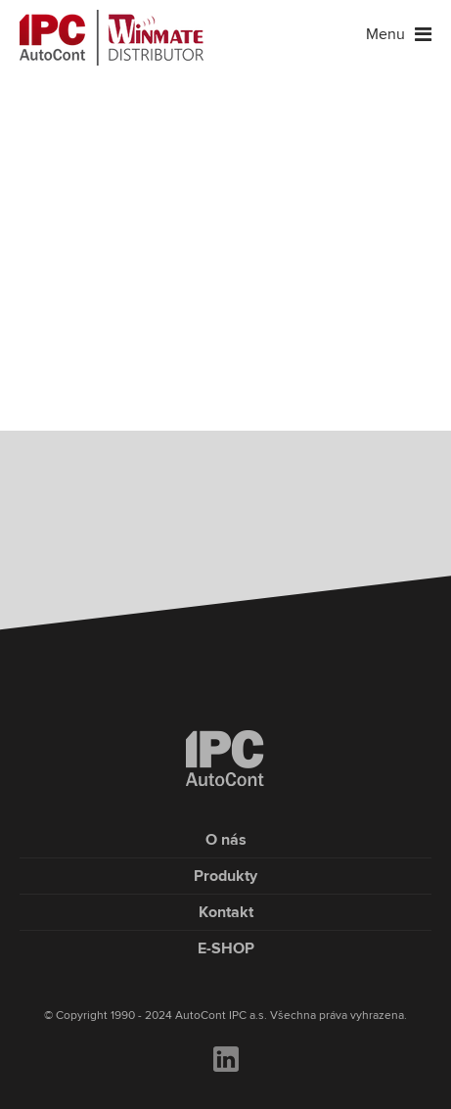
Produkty (225, 876)
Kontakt (226, 912)
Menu (398, 34)
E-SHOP (226, 948)
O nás (226, 840)
